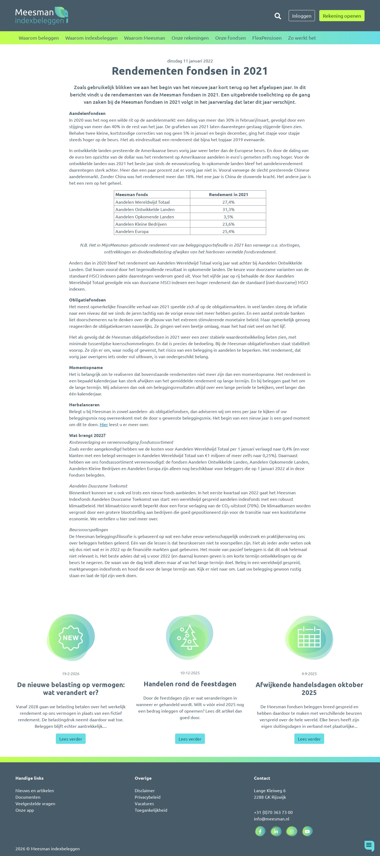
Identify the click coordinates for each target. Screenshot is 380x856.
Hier (104, 424)
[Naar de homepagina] (41, 15)
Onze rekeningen (190, 37)
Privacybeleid (147, 797)
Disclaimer (145, 790)
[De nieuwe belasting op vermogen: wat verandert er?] (70, 637)
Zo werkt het (302, 37)
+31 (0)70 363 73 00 (273, 812)
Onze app (24, 810)
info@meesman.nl (271, 818)
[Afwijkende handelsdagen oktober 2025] (309, 637)
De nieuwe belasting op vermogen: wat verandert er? (71, 688)
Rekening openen (342, 15)
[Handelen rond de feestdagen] (190, 637)
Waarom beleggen (39, 37)
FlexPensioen (267, 37)
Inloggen (301, 15)
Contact (262, 778)
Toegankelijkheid (151, 810)
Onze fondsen (230, 37)
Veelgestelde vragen (35, 803)
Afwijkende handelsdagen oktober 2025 (309, 688)
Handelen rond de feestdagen (190, 683)
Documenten (27, 797)
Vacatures (144, 803)
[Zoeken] (277, 15)
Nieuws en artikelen (34, 790)
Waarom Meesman (144, 37)
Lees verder (70, 738)
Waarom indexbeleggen (91, 37)
